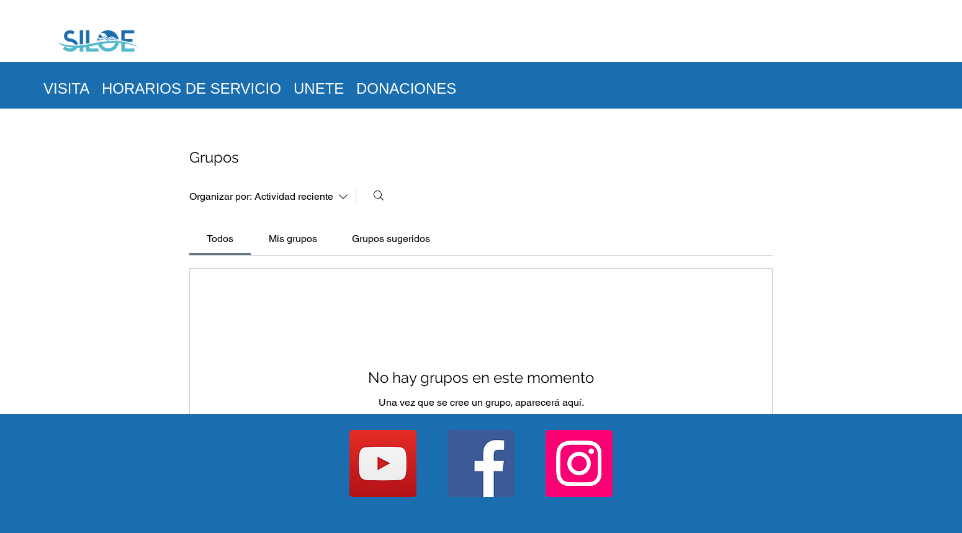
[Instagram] (579, 463)
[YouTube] (382, 463)
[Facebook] (481, 463)
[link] (220, 238)
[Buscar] (378, 195)
